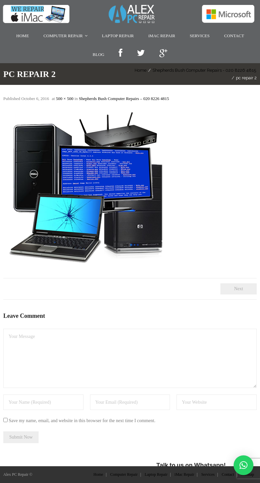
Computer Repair (124, 474)
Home (136, 70)
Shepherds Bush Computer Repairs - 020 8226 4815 (200, 70)
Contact (228, 474)
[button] (243, 465)
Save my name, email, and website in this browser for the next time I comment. (82, 420)
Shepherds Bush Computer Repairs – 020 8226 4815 (124, 98)
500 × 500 (65, 98)
